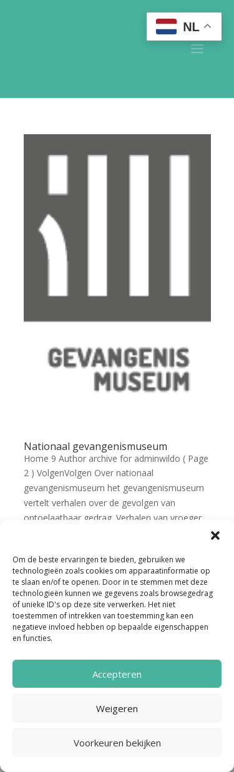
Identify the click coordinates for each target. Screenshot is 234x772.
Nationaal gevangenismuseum (95, 446)
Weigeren (117, 708)
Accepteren (117, 674)
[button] (215, 535)
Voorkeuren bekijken (117, 742)
